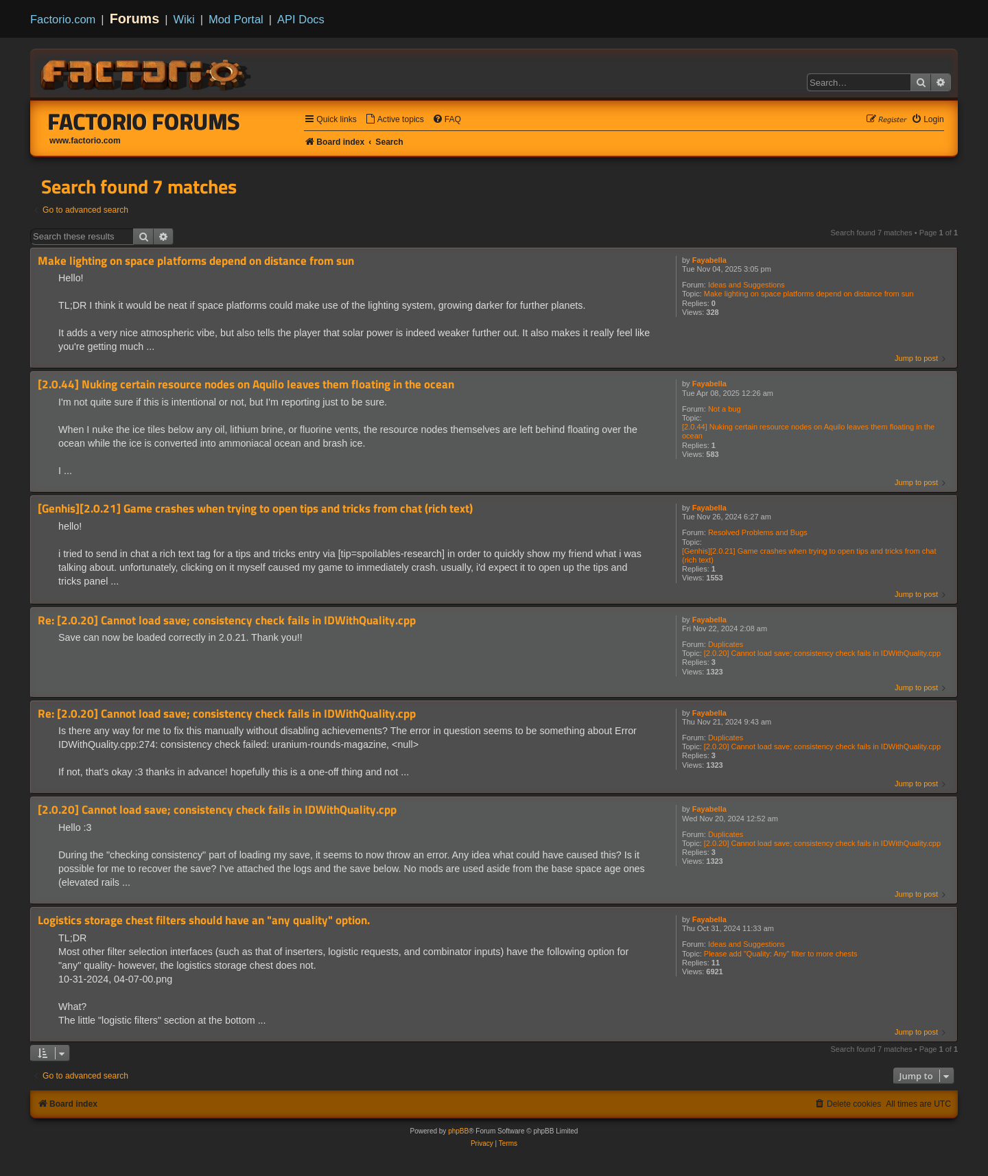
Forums (135, 18)
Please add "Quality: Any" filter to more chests (781, 954)
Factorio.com (62, 19)
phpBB (458, 1131)
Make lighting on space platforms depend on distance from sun (809, 294)
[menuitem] (394, 119)
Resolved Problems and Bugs (758, 532)
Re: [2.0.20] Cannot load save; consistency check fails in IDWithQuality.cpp (227, 620)
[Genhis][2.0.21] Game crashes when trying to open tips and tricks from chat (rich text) (809, 555)
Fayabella (709, 260)
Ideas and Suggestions (746, 285)
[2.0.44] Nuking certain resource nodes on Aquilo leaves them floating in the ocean (808, 431)
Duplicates (725, 644)
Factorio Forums (144, 121)
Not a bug (724, 409)
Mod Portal (236, 19)
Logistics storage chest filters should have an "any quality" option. (204, 920)
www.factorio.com (85, 140)
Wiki (184, 19)
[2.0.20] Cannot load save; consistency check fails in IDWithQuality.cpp (822, 653)
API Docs (301, 19)
